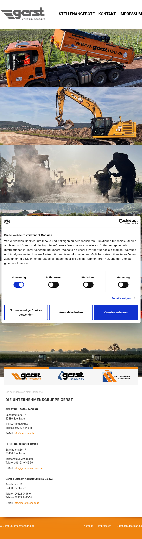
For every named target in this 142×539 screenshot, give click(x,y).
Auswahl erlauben (71, 312)
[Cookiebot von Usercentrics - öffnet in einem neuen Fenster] (121, 221)
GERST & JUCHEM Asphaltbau (115, 376)
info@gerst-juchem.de (26, 502)
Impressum (131, 14)
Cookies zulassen (116, 312)
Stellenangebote (77, 14)
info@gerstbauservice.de (28, 468)
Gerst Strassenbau (26, 376)
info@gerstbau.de (24, 433)
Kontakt (107, 14)
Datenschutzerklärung (129, 525)
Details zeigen (121, 298)
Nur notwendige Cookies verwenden (26, 312)
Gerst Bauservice (71, 376)
